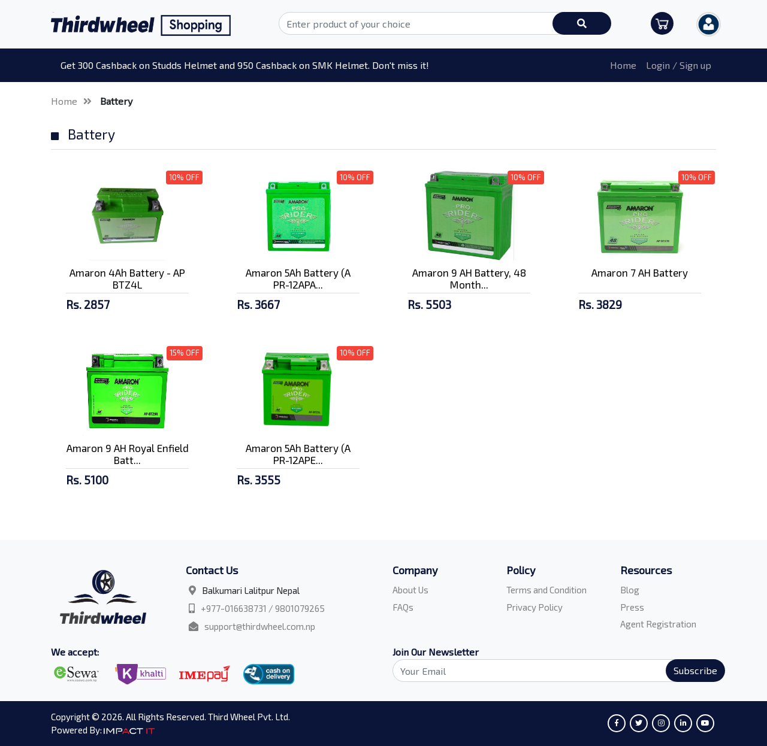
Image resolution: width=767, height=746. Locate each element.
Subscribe (695, 670)
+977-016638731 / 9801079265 (263, 608)
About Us (410, 589)
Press (632, 607)
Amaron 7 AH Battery (639, 272)
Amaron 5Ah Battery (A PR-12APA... (298, 278)
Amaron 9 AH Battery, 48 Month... (469, 278)
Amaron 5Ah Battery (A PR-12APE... (298, 454)
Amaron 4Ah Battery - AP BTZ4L (127, 278)
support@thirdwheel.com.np (259, 626)
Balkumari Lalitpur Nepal (251, 590)
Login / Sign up (678, 65)
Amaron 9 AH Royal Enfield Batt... (128, 454)
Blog (629, 589)
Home (623, 65)
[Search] (551, 670)
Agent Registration (658, 623)
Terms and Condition (546, 589)
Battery (116, 101)
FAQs (402, 607)
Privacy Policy (534, 607)
